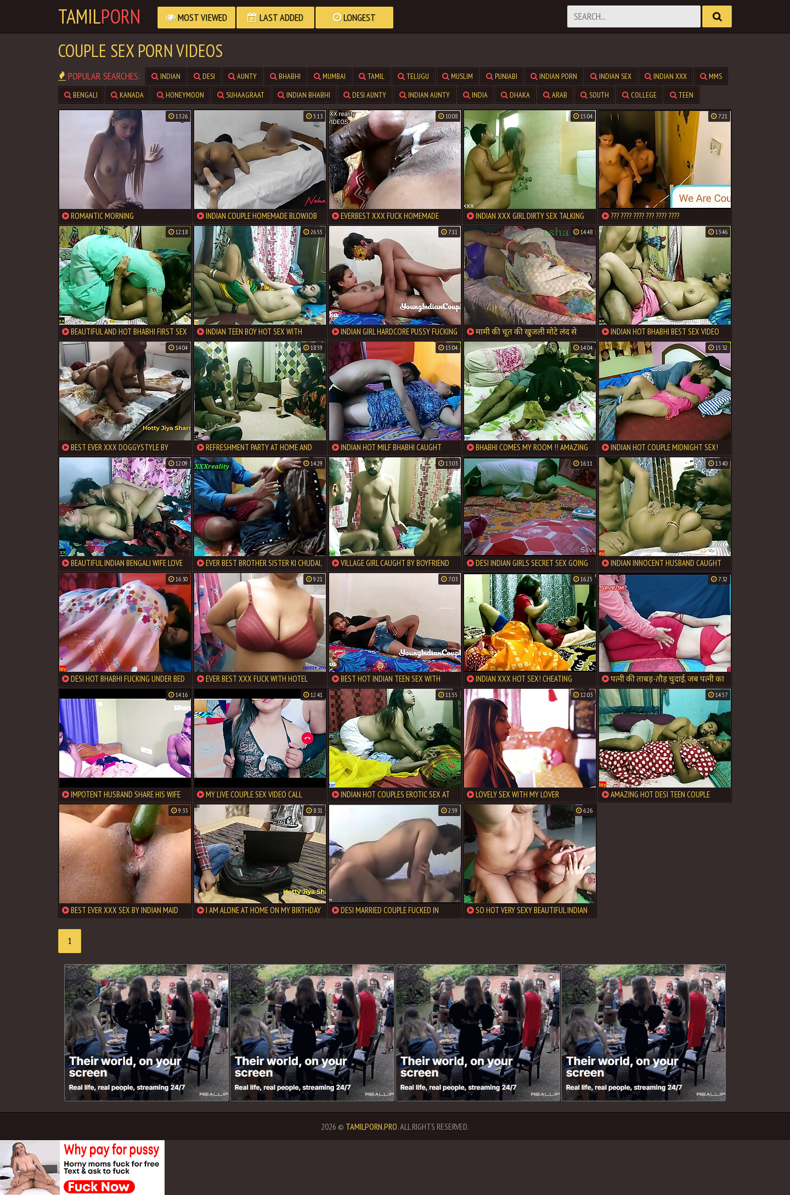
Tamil (99, 16)
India (475, 95)
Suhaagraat (240, 95)
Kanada (127, 95)
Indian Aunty (424, 95)
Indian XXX (666, 76)
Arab (555, 95)
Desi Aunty (364, 95)
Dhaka (515, 95)
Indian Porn (554, 76)
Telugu (413, 76)
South (594, 95)
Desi (204, 76)
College (639, 95)
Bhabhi (285, 76)
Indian (165, 76)
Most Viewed (196, 17)
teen (681, 95)
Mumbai (330, 76)
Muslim (457, 76)
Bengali (81, 95)
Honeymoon (180, 95)
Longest (354, 17)
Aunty (242, 76)
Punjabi (501, 76)
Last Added (275, 17)
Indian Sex (610, 76)
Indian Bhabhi (304, 95)
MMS (711, 76)
